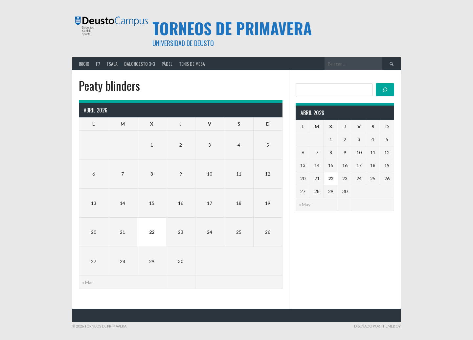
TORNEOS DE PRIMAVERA (232, 28)
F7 (98, 63)
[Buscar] (385, 89)
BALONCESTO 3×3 (139, 63)
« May (304, 204)
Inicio (84, 63)
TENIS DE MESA (192, 63)
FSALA (112, 63)
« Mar (87, 282)
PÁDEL (167, 63)
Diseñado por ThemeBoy (377, 326)
